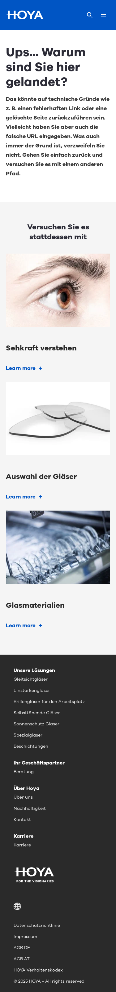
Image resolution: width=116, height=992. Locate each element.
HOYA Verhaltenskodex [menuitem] (38, 970)
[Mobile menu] (103, 15)
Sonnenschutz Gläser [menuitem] (36, 724)
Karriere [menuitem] (22, 845)
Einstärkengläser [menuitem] (32, 690)
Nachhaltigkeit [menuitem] (30, 808)
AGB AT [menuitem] (22, 959)
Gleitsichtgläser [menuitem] (31, 679)
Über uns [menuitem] (23, 797)
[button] (58, 906)
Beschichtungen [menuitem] (31, 746)
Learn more (21, 368)
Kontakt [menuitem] (22, 820)
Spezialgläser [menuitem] (28, 735)
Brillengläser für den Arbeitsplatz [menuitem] (49, 702)
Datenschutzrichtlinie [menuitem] (37, 925)
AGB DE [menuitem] (22, 948)
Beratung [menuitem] (24, 772)
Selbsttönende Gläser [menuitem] (37, 713)
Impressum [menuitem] (25, 937)
